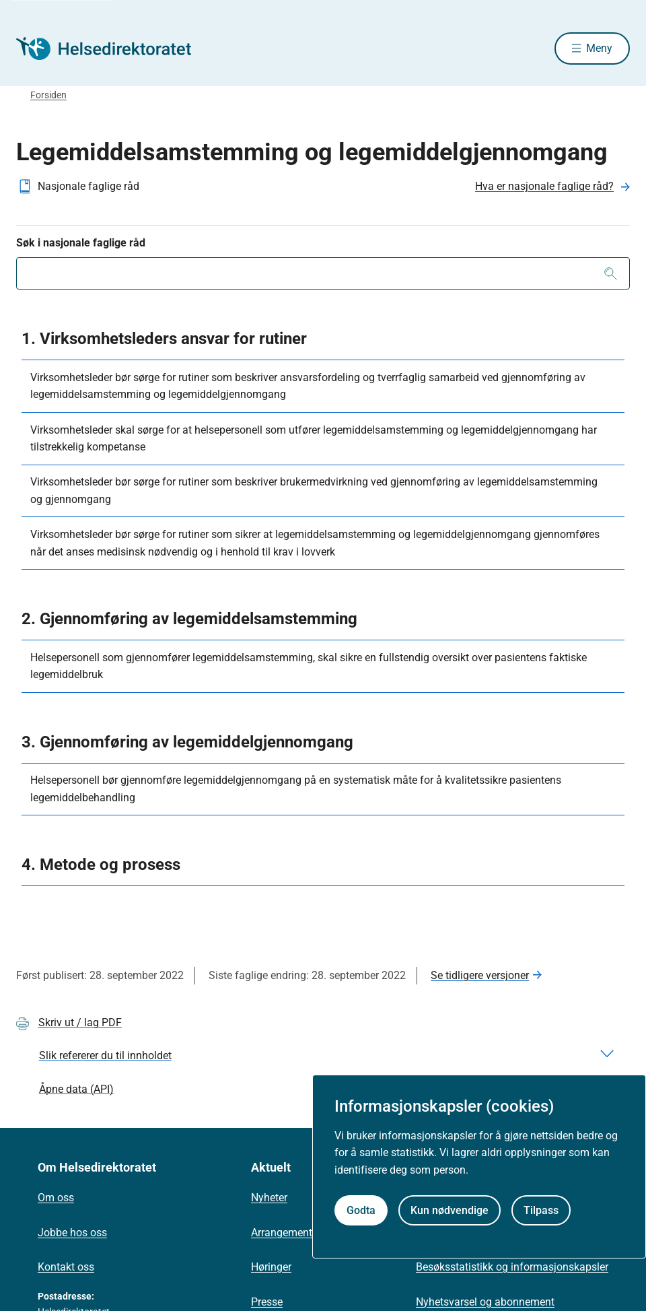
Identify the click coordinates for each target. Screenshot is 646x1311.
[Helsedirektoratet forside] (113, 49)
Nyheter (269, 1198)
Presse (267, 1303)
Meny (599, 48)
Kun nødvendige (449, 1210)
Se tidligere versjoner (480, 976)
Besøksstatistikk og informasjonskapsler (512, 1268)
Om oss (56, 1198)
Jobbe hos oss (72, 1234)
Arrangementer (286, 1234)
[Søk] (611, 275)
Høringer (271, 1268)
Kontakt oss (66, 1268)
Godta (361, 1210)
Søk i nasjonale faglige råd (80, 244)
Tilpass (541, 1210)
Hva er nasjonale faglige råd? (544, 187)
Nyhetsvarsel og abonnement (485, 1303)
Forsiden (48, 96)
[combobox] (323, 274)
